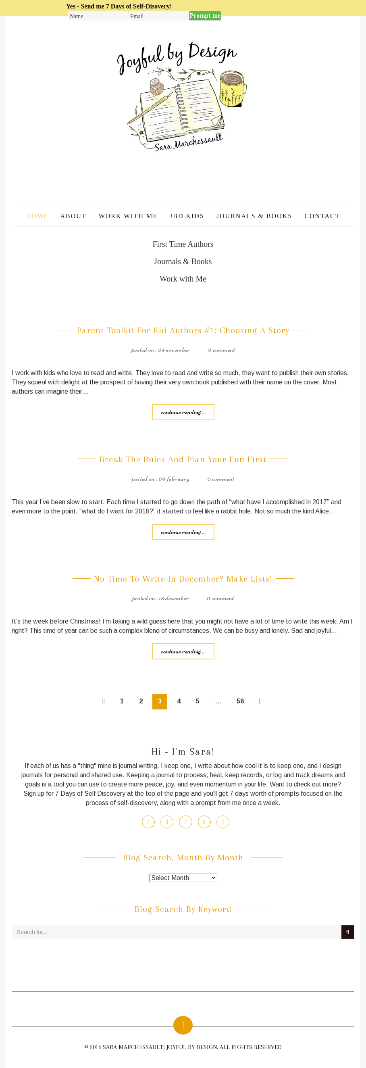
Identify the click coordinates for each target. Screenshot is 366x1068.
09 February (173, 478)
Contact (322, 216)
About (73, 216)
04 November (174, 349)
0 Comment (221, 349)
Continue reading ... (183, 411)
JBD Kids (187, 216)
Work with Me (128, 216)
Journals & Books (254, 216)
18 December (174, 597)
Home (37, 216)
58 (240, 701)
